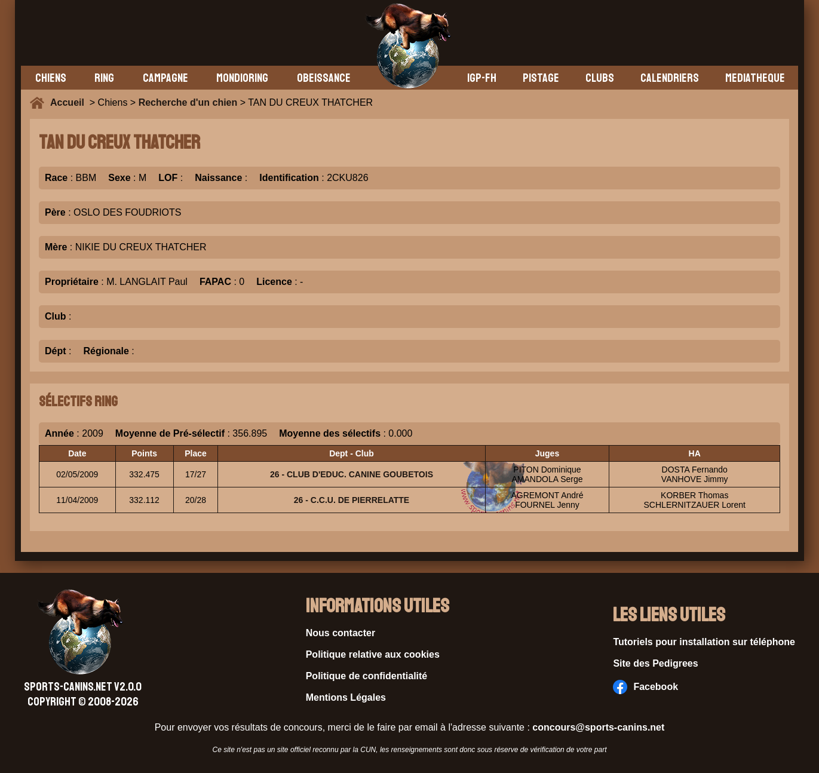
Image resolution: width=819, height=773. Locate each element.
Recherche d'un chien (188, 102)
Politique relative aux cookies (373, 654)
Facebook (645, 687)
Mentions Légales (346, 697)
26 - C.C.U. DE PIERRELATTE (351, 500)
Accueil (70, 102)
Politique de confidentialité (367, 676)
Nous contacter (340, 633)
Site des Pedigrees (655, 663)
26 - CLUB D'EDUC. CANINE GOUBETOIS (351, 474)
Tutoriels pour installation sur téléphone (704, 642)
